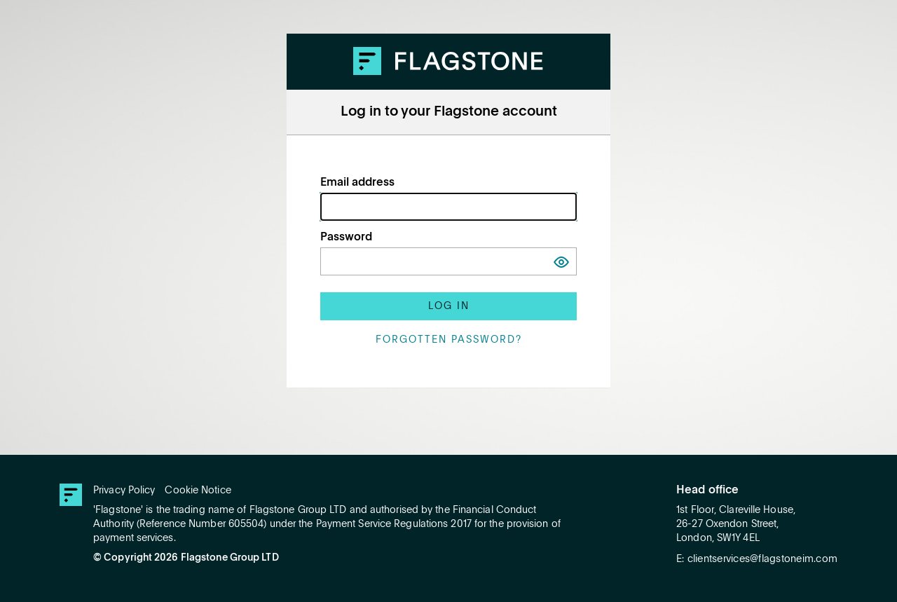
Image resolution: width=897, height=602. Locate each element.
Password (346, 237)
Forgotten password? (449, 340)
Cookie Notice (198, 490)
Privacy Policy (124, 490)
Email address (357, 183)
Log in (449, 306)
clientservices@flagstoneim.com (762, 559)
